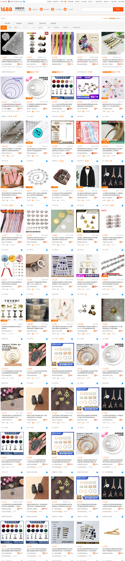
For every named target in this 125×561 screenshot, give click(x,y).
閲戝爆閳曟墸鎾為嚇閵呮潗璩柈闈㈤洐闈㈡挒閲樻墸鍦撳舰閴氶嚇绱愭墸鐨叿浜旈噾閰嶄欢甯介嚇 (37, 61)
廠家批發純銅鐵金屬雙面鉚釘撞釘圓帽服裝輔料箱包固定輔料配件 (87, 105)
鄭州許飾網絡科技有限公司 (32, 153)
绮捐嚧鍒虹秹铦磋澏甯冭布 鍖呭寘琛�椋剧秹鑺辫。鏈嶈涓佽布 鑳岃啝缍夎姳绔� (87, 61)
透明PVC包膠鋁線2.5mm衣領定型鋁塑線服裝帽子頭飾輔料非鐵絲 (37, 327)
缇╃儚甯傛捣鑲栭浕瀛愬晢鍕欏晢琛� (7, 64)
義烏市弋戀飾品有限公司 (108, 197)
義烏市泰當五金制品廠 (32, 331)
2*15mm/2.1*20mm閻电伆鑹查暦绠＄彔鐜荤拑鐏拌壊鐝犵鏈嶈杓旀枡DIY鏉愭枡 (37, 461)
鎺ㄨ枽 (21, 62)
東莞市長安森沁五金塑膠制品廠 (7, 331)
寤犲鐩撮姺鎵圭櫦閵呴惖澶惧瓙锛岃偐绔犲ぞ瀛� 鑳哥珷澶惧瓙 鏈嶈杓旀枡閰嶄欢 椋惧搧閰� (112, 550)
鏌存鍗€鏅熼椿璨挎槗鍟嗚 (7, 553)
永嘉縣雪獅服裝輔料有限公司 (83, 331)
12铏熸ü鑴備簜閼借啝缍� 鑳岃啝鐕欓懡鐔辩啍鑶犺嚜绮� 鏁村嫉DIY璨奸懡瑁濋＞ (12, 61)
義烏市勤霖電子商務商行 (58, 197)
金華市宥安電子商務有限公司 (7, 420)
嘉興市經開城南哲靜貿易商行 (32, 375)
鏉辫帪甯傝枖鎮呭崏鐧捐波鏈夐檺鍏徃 (108, 464)
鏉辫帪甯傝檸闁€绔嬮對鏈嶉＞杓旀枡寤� (58, 64)
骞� (20, 64)
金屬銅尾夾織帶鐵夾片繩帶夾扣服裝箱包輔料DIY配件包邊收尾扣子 (62, 283)
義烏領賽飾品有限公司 (7, 286)
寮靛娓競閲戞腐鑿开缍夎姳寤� (83, 64)
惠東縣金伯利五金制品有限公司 (83, 242)
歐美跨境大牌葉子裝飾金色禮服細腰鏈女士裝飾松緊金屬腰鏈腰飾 (37, 194)
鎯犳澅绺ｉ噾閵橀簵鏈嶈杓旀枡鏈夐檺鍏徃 (108, 64)
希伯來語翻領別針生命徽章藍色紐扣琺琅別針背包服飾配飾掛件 (37, 149)
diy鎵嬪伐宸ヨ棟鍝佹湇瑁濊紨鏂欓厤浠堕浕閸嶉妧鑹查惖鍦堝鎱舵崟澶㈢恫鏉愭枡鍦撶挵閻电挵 (112, 461)
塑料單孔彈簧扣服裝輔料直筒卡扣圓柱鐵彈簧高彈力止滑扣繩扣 (37, 416)
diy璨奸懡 (4, 66)
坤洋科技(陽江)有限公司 (58, 153)
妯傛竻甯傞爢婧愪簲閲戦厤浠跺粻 (83, 509)
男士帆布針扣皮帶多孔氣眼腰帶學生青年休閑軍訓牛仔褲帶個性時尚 (62, 194)
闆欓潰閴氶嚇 (37, 66)
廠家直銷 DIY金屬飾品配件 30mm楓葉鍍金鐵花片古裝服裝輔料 (112, 327)
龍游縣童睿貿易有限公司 (108, 108)
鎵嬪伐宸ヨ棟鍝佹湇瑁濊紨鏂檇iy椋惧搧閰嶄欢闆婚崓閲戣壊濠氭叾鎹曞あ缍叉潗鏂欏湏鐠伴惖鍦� (87, 461)
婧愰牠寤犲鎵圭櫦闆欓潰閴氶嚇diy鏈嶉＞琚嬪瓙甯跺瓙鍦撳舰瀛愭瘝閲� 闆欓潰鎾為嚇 (112, 61)
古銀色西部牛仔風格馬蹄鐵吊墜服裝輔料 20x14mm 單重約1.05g (37, 283)
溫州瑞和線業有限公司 (108, 153)
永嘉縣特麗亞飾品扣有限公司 (32, 420)
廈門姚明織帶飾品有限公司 (83, 153)
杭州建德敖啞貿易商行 (108, 420)
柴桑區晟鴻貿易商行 (7, 464)
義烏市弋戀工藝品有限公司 (58, 331)
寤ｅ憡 (46, 62)
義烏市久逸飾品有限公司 (32, 197)
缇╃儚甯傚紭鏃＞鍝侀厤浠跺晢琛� (58, 509)
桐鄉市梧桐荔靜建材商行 (83, 375)
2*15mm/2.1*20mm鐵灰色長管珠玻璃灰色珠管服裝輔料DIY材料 (37, 372)
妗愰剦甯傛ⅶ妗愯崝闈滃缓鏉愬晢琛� (83, 464)
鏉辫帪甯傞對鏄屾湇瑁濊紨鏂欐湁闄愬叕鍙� (108, 553)
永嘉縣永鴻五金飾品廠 (108, 242)
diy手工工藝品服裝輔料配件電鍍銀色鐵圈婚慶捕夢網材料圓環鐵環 (112, 372)
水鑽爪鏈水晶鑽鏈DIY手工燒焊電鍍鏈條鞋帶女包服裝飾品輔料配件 (11, 149)
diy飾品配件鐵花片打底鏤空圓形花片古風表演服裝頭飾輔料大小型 (12, 416)
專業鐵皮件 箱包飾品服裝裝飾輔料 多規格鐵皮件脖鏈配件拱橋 (112, 238)
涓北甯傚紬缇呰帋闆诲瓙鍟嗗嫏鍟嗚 (32, 553)
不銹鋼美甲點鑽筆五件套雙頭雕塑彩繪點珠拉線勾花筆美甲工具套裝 (62, 149)
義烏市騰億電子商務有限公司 (7, 197)
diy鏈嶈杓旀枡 (11, 66)
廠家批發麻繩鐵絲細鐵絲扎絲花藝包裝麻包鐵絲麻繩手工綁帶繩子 (112, 149)
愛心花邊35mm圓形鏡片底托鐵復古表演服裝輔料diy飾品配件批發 (62, 238)
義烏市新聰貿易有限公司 (32, 286)
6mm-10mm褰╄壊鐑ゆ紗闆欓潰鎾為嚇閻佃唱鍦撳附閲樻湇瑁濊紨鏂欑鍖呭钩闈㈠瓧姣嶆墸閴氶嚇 (12, 550)
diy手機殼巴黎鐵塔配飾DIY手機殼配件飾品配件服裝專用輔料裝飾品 (112, 194)
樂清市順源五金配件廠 (83, 420)
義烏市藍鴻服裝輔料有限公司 (58, 375)
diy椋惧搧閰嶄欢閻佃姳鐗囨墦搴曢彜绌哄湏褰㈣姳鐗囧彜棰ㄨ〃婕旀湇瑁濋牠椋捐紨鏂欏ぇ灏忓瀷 (12, 505)
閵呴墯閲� (30, 66)
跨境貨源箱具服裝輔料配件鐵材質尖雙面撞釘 (12, 327)
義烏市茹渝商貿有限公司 (32, 242)
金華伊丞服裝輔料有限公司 (83, 286)
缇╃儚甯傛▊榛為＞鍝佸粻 (7, 108)
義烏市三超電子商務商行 (32, 108)
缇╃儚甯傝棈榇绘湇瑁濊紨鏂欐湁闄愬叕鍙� (58, 464)
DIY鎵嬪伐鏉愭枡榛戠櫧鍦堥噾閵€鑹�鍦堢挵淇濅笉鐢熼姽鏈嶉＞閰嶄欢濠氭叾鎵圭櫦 (12, 105)
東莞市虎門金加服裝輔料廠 (58, 286)
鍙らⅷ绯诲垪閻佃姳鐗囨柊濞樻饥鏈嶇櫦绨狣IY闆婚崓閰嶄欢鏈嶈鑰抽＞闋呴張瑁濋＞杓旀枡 (62, 505)
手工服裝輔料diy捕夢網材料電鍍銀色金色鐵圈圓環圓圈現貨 (37, 105)
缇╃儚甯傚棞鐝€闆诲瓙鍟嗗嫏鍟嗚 (58, 553)
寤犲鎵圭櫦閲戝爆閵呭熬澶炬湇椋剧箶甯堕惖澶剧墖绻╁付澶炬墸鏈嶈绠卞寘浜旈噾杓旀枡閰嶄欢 (62, 550)
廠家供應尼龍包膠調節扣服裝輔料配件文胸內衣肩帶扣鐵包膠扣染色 (62, 372)
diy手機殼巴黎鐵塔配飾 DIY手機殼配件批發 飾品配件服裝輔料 (112, 416)
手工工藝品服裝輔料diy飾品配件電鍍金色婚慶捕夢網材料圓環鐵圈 (12, 372)
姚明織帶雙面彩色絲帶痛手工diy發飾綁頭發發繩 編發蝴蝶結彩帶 (87, 149)
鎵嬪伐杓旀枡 (11, 111)
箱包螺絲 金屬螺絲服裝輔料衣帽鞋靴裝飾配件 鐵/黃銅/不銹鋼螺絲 (87, 238)
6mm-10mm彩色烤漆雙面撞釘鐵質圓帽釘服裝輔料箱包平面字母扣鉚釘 (62, 105)
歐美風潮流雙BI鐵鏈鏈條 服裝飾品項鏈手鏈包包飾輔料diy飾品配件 (112, 283)
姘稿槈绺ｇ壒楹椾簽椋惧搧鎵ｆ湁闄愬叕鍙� (32, 509)
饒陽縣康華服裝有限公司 (83, 197)
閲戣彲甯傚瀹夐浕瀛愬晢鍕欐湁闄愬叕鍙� (7, 509)
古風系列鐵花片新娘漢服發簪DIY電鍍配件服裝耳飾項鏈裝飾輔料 (62, 416)
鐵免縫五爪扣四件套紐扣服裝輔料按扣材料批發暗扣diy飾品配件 (12, 283)
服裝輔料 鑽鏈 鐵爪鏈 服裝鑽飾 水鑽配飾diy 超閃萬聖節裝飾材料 (12, 238)
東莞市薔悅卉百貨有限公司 (108, 375)
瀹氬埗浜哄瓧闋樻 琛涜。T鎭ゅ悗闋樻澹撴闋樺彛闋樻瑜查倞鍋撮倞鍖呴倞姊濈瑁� (62, 61)
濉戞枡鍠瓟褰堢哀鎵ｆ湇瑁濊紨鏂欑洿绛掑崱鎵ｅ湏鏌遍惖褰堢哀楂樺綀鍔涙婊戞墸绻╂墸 (37, 505)
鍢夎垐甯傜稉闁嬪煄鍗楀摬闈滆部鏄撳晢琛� (32, 464)
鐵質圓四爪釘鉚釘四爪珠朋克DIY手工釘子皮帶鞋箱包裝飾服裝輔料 (37, 238)
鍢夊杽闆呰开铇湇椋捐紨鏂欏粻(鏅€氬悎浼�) (32, 64)
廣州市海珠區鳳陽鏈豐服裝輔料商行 (108, 286)
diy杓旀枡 (4, 111)
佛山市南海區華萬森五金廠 (83, 108)
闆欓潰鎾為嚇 (114, 66)
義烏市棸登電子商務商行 (108, 331)
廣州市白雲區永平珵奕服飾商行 (7, 153)
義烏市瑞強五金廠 (57, 242)
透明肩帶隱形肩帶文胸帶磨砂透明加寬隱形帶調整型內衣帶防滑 (12, 194)
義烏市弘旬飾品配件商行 (58, 420)
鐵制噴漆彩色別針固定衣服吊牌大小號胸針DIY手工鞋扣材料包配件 (112, 105)
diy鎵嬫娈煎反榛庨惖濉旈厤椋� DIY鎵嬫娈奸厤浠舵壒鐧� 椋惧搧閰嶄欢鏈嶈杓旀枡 (112, 505)
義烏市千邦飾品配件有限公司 (7, 242)
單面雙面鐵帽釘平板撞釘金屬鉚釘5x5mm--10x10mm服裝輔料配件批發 (87, 327)
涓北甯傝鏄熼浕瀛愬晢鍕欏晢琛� (83, 553)
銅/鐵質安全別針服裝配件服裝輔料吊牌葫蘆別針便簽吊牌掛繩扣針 (87, 283)
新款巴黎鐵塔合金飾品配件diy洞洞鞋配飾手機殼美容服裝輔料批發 (62, 327)
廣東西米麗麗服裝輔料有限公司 (58, 108)
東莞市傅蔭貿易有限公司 (7, 375)
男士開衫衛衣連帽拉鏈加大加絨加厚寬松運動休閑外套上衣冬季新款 (87, 194)
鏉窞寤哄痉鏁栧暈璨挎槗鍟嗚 (108, 509)
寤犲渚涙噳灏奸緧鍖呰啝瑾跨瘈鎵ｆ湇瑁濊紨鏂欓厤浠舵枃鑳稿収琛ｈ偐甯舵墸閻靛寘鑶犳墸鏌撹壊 (62, 461)
